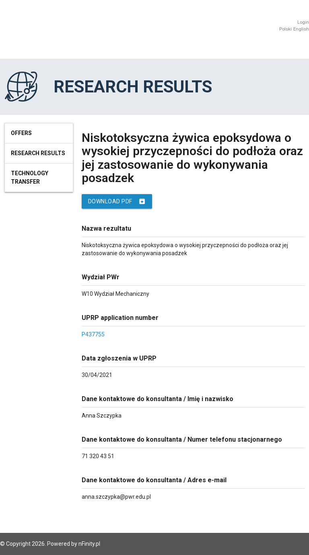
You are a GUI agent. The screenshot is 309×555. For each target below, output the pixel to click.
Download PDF (117, 201)
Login (303, 22)
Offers (21, 133)
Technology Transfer (29, 177)
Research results (38, 153)
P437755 (93, 334)
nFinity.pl (89, 544)
